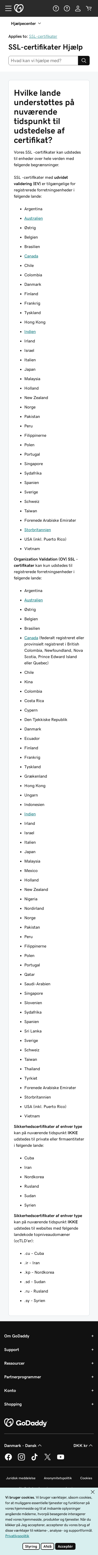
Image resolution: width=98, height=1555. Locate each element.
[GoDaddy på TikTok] (34, 1459)
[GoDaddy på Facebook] (8, 1459)
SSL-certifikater (43, 36)
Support (11, 1349)
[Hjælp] (56, 8)
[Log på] (78, 8)
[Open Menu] (6, 8)
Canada (31, 256)
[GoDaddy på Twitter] (47, 1459)
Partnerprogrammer (22, 1377)
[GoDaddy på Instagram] (21, 1459)
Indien (30, 331)
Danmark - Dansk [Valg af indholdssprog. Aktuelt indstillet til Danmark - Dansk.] (23, 1445)
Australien (33, 218)
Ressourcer (14, 1363)
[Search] (84, 60)
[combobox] (43, 60)
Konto (10, 1390)
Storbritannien (37, 530)
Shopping (13, 1404)
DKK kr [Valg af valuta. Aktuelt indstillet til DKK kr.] (83, 1445)
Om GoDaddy (16, 1336)
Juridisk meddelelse (21, 1478)
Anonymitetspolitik (58, 1478)
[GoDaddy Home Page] (26, 1422)
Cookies (86, 1478)
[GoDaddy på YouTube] (60, 1459)
